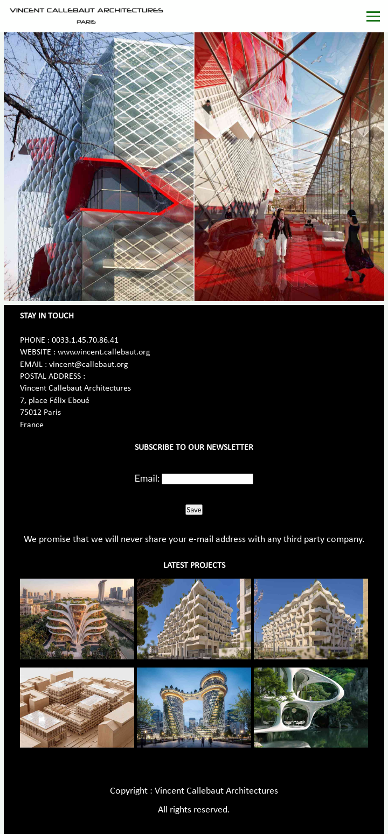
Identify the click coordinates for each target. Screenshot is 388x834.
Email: (147, 478)
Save (193, 509)
